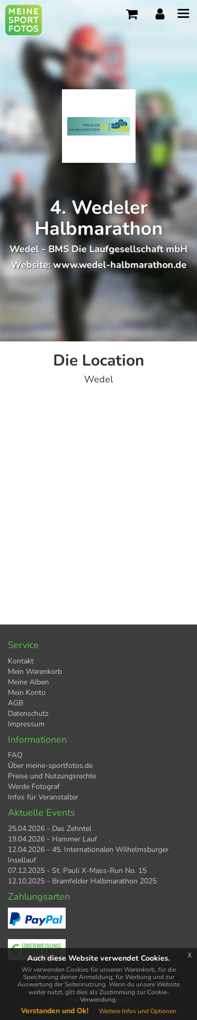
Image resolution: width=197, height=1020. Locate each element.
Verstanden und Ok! (54, 1011)
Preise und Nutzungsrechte (52, 776)
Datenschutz (28, 714)
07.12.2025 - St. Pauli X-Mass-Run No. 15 (77, 871)
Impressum (26, 724)
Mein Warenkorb (35, 671)
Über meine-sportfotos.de (50, 766)
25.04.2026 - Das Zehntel (49, 829)
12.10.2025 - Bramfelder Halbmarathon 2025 (82, 881)
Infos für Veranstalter (43, 797)
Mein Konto (27, 693)
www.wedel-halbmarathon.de (119, 264)
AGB (15, 703)
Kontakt (21, 661)
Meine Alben (28, 682)
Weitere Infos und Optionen (138, 1011)
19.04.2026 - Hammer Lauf (52, 839)
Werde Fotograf (34, 787)
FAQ (15, 755)
